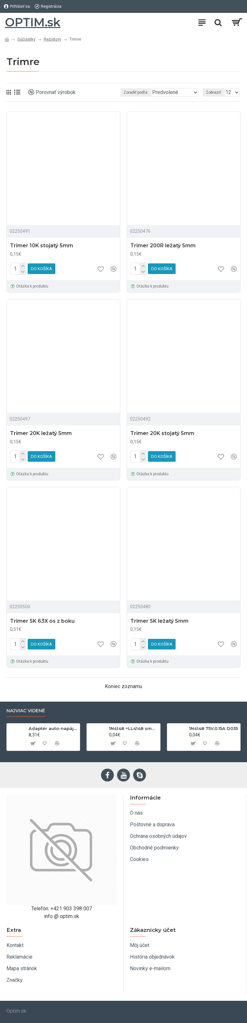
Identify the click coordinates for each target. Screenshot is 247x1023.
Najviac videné (25, 711)
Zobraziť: (214, 92)
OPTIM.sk (32, 22)
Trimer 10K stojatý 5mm (41, 245)
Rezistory (52, 39)
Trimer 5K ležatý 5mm (159, 621)
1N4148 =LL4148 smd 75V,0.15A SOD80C (133, 728)
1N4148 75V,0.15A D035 (213, 728)
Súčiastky (26, 39)
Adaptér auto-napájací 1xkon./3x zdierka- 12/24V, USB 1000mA (53, 728)
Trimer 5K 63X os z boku (42, 621)
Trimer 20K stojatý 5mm (162, 433)
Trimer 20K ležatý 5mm (41, 433)
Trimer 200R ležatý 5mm (163, 245)
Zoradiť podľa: (124, 92)
